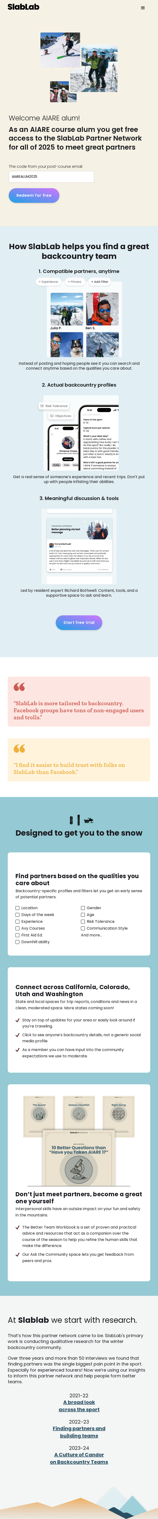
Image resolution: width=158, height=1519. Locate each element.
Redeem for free (34, 195)
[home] (23, 6)
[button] (143, 8)
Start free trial (79, 622)
